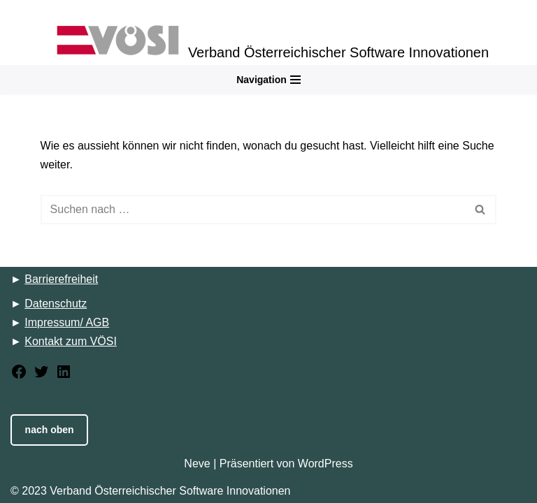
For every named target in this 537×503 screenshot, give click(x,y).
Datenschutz (55, 303)
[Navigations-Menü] (268, 80)
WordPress (325, 463)
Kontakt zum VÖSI (70, 341)
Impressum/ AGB (66, 322)
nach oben (49, 429)
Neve (197, 463)
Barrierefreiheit (61, 279)
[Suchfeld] (253, 209)
